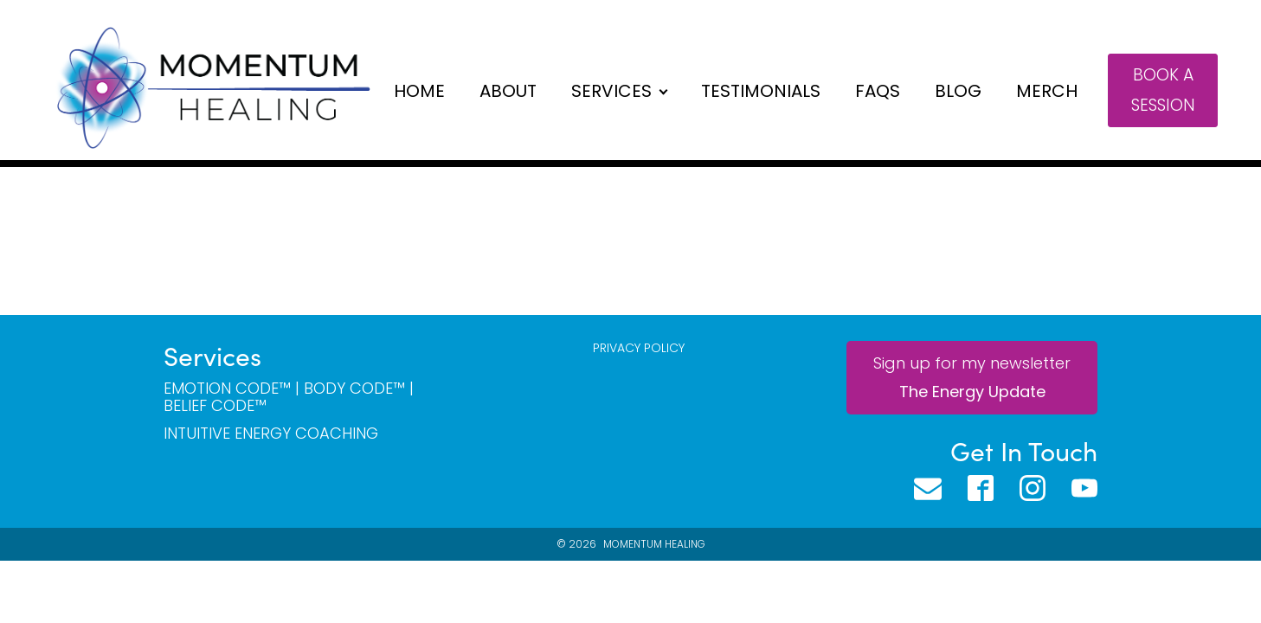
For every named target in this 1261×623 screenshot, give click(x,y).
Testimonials (760, 91)
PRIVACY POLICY (639, 348)
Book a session (1163, 89)
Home (419, 91)
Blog (958, 91)
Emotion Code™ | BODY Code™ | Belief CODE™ (289, 397)
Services (611, 91)
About (508, 91)
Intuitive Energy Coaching (271, 433)
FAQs (877, 91)
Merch (1047, 91)
